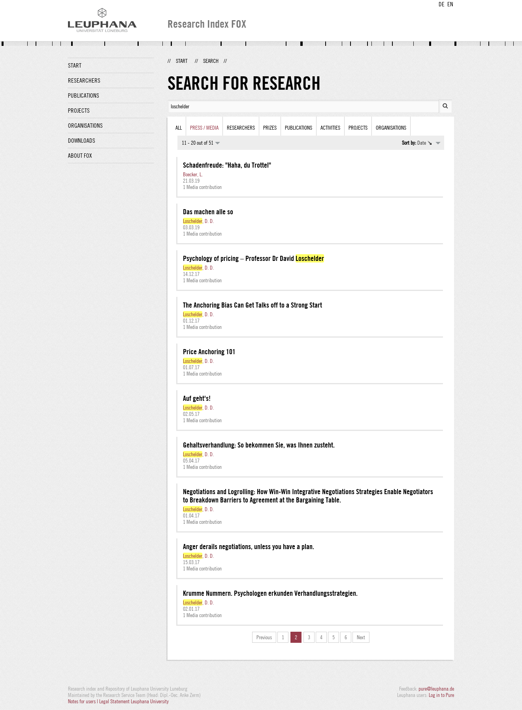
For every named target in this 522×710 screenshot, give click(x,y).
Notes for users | (83, 701)
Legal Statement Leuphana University (134, 701)
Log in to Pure (441, 695)
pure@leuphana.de (436, 688)
